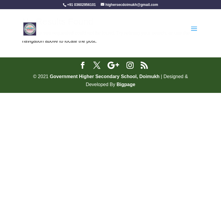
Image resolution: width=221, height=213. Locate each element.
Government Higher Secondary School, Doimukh (105, 76)
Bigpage (125, 84)
